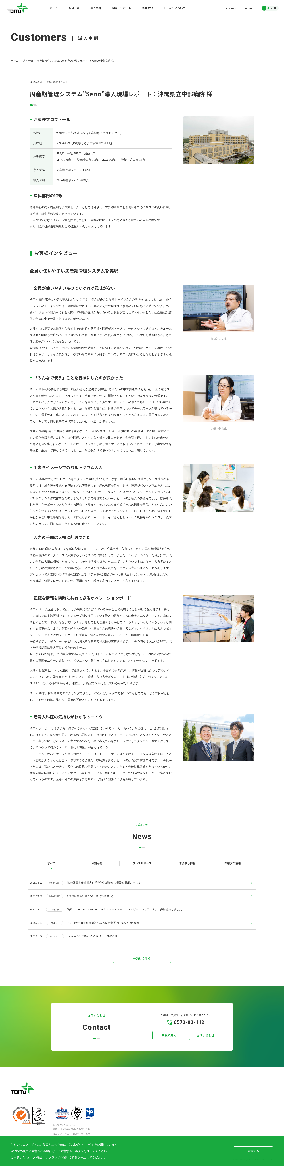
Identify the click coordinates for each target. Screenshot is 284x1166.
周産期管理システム (56, 82)
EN (274, 8)
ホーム (14, 60)
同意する (253, 1151)
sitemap (230, 8)
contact (249, 8)
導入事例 (28, 60)
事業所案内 (169, 1038)
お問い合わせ (205, 1038)
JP (269, 8)
